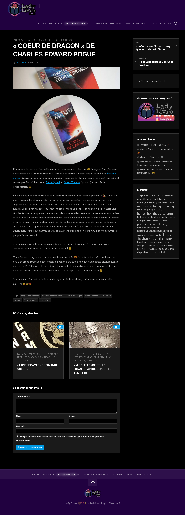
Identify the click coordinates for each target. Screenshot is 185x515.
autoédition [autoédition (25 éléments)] (142, 199)
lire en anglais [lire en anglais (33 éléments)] (162, 217)
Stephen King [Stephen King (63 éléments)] (145, 238)
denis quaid (105, 295)
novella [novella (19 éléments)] (157, 221)
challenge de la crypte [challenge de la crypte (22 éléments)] (157, 199)
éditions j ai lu (30, 300)
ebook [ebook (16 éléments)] (166, 203)
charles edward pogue (53, 295)
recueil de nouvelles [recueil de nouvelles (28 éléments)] (146, 227)
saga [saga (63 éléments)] (152, 230)
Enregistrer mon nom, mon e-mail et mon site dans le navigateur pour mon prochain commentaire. (60, 438)
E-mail (72, 416)
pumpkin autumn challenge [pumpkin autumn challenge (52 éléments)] (153, 224)
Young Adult (24, 360)
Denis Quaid (53, 182)
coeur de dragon (74, 295)
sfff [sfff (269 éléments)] (162, 234)
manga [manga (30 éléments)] (140, 220)
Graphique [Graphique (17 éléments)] (160, 210)
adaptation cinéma (30, 295)
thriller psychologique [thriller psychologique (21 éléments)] (156, 242)
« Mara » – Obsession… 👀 (151, 157)
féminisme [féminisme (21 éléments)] (141, 210)
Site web (20, 426)
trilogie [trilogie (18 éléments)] (168, 242)
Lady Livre (21, 62)
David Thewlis (72, 182)
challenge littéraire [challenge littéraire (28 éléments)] (146, 202)
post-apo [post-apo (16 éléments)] (163, 221)
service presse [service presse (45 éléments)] (163, 230)
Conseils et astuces (105, 23)
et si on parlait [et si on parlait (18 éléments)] (142, 207)
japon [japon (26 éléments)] (170, 214)
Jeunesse (105, 354)
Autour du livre (135, 23)
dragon (17, 300)
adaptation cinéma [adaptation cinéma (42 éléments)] (147, 195)
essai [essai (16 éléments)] (172, 203)
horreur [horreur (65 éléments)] (142, 213)
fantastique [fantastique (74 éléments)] (156, 206)
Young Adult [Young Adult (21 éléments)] (142, 246)
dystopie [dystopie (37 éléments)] (159, 202)
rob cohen (45, 300)
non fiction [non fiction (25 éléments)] (149, 220)
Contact (165, 23)
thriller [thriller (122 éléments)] (160, 238)
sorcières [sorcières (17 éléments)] (169, 235)
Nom (19, 416)
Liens (154, 23)
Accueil (41, 23)
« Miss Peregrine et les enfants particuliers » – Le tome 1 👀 (92, 369)
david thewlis (91, 295)
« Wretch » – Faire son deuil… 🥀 (154, 145)
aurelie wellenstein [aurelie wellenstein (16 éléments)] (165, 196)
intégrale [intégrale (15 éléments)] (165, 214)
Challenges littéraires (86, 354)
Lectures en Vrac (75, 23)
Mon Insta (55, 23)
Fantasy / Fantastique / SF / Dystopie (32, 40)
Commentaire (23, 396)
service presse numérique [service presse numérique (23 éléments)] (148, 235)
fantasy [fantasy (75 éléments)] (169, 206)
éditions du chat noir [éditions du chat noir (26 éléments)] (157, 245)
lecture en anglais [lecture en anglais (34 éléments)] (146, 217)
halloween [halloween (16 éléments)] (168, 210)
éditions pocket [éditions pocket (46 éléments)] (156, 252)
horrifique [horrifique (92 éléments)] (154, 213)
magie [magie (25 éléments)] (172, 217)
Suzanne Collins (46, 357)
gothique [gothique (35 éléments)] (151, 209)
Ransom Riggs (94, 360)
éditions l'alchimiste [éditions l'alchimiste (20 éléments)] (150, 249)
